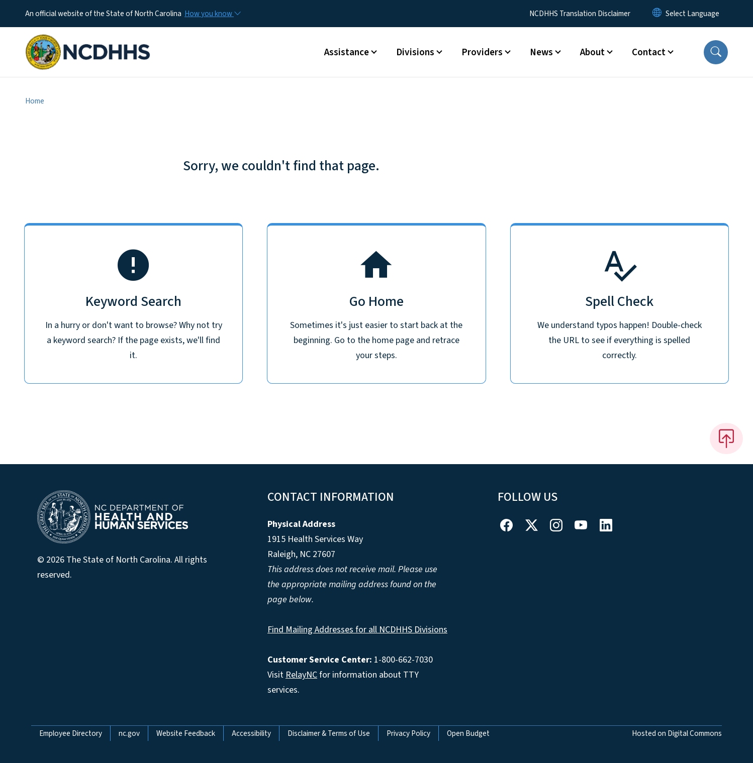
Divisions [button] (415, 52)
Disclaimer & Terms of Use (329, 733)
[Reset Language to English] (657, 13)
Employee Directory (70, 733)
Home (34, 100)
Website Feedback (185, 733)
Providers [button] (482, 52)
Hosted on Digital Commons (677, 733)
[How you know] (212, 13)
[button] (716, 52)
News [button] (541, 52)
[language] (692, 13)
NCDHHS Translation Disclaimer (579, 13)
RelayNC (301, 675)
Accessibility (251, 733)
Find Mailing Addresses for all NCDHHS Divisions (357, 629)
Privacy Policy (408, 733)
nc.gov (129, 733)
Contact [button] (649, 52)
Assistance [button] (346, 52)
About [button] (592, 52)
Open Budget (468, 733)
